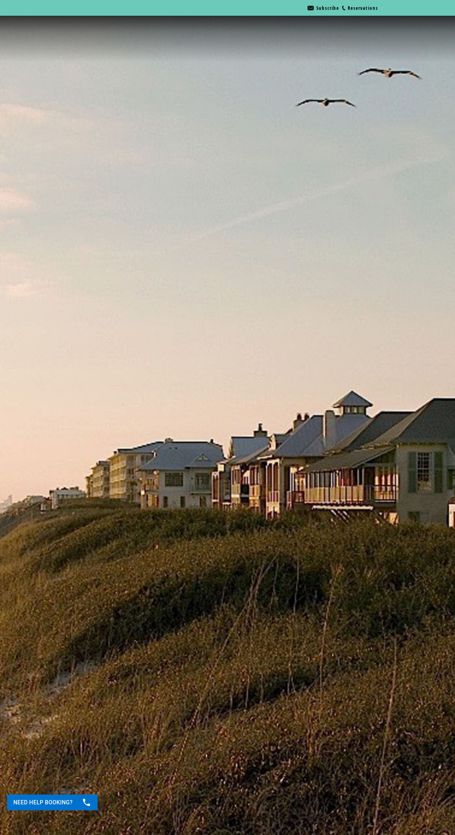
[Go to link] (323, 8)
